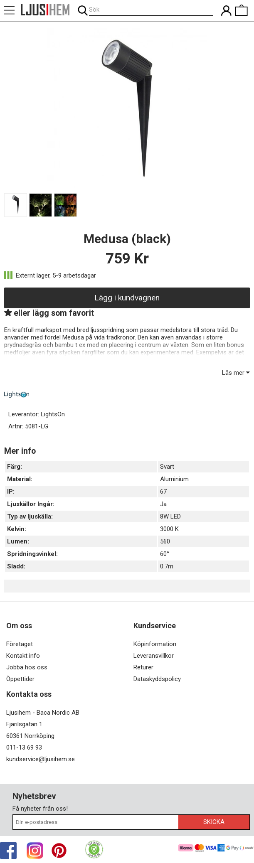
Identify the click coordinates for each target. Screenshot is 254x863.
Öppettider (20, 679)
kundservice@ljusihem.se (40, 759)
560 (165, 541)
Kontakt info (23, 655)
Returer (143, 667)
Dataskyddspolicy (157, 679)
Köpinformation (154, 644)
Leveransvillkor (153, 655)
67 (163, 491)
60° (164, 554)
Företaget (19, 644)
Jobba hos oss (26, 667)
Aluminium (174, 479)
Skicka (213, 822)
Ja (163, 504)
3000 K (169, 529)
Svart (167, 466)
